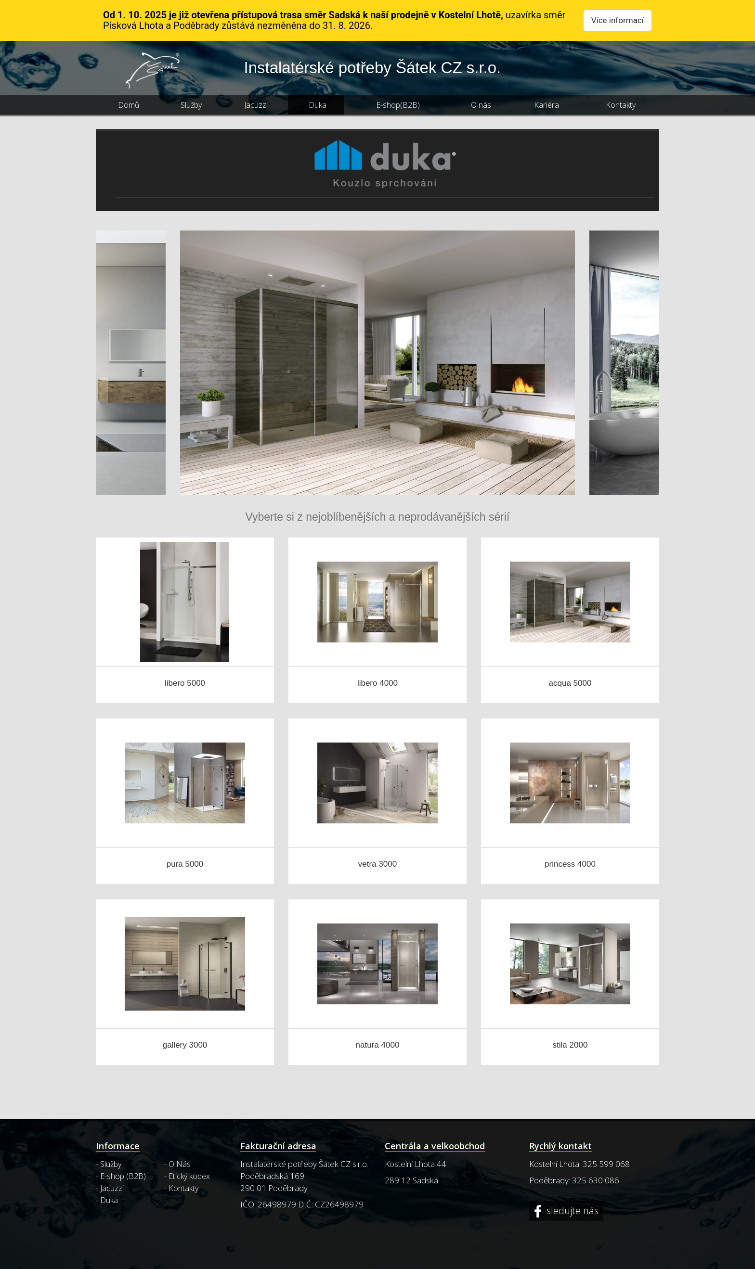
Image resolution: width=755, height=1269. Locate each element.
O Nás (180, 1164)
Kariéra (546, 105)
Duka (317, 105)
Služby (191, 105)
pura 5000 (185, 864)
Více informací (617, 20)
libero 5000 (185, 683)
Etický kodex (189, 1176)
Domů (128, 105)
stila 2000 (570, 1045)
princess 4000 (570, 864)
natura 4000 (378, 1045)
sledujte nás (571, 1211)
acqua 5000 (570, 683)
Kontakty (621, 105)
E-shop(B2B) (398, 105)
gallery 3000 (185, 1045)
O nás (481, 105)
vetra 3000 (377, 864)
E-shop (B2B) (123, 1176)
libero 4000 (377, 683)
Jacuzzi (256, 105)
